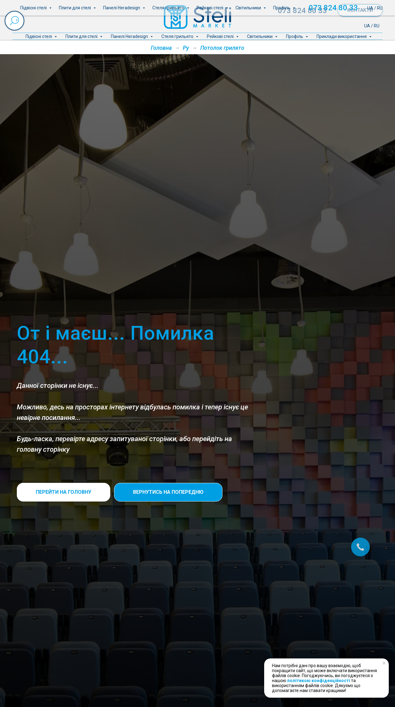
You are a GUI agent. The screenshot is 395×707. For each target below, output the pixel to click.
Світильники (260, 36)
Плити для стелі (81, 36)
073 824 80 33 (302, 10)
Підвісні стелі (39, 36)
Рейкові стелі (221, 36)
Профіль (295, 36)
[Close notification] (384, 663)
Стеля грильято (177, 36)
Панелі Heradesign (130, 36)
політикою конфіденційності (318, 680)
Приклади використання (342, 36)
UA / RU (371, 25)
